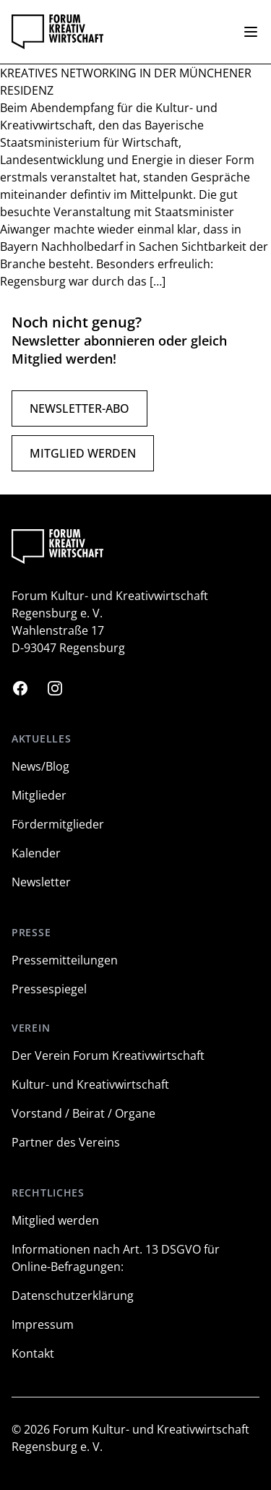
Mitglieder (39, 795)
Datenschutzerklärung (73, 1295)
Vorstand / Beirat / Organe (83, 1113)
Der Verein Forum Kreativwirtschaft (108, 1055)
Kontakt (33, 1353)
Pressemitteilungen (65, 960)
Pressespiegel (49, 989)
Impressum (43, 1324)
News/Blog (40, 766)
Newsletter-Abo (79, 408)
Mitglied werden (83, 453)
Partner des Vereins (66, 1142)
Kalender (36, 853)
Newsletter (41, 882)
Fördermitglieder (58, 824)
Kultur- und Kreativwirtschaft (90, 1084)
